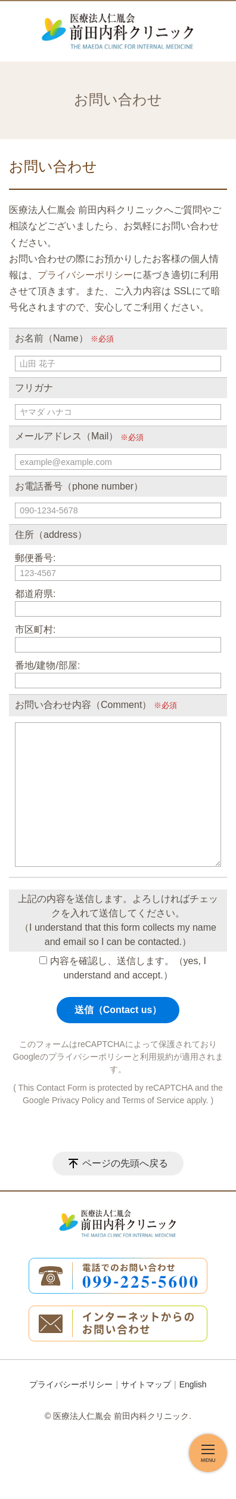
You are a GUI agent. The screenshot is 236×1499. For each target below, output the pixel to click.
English (193, 1384)
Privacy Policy (78, 1100)
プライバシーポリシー (85, 275)
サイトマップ (146, 1384)
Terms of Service (153, 1100)
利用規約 (156, 1056)
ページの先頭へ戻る (125, 1163)
